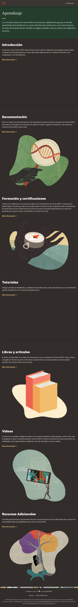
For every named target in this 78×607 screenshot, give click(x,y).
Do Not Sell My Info (41, 595)
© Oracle (29, 591)
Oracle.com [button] (70, 3)
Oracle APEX (48, 591)
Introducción (47, 601)
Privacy (31, 595)
